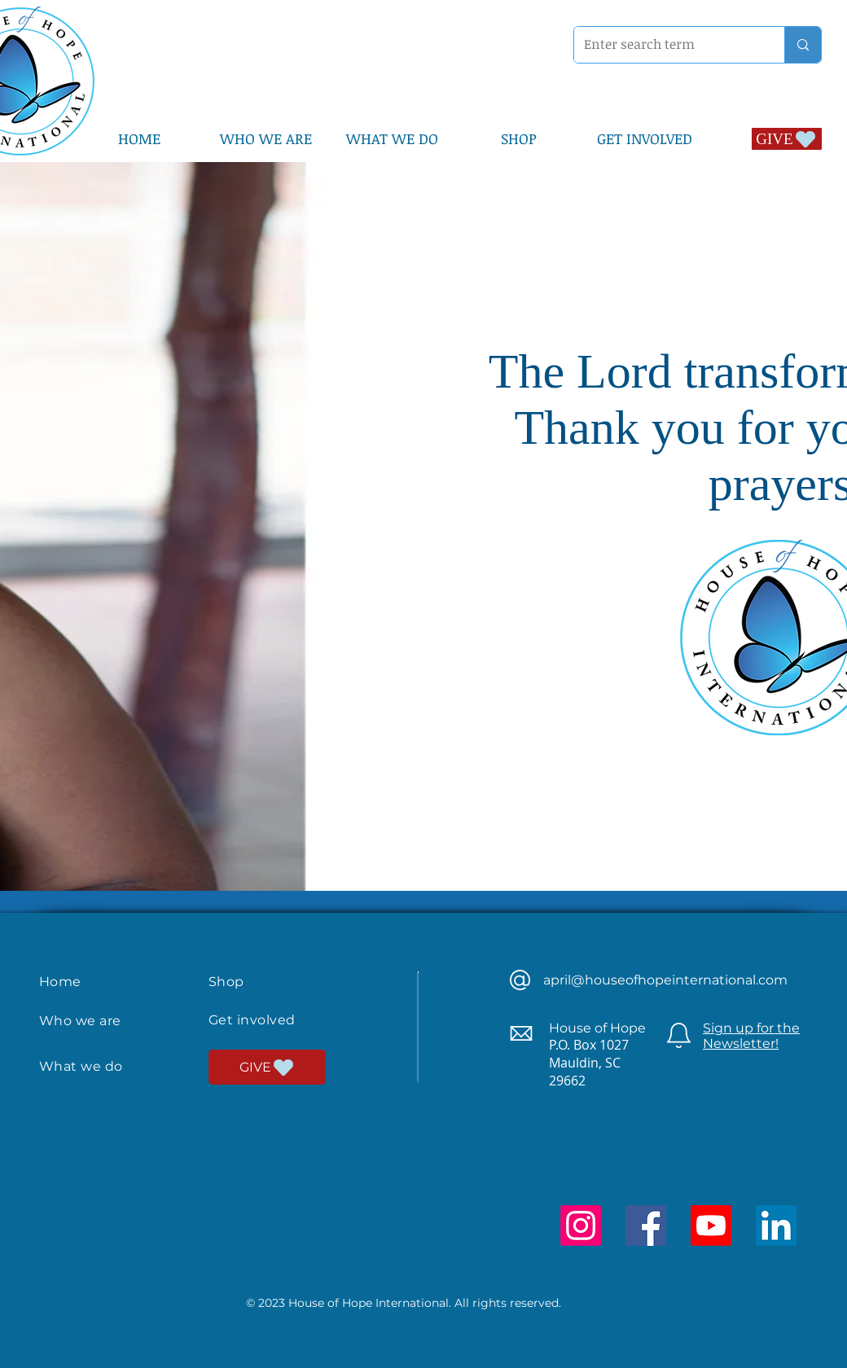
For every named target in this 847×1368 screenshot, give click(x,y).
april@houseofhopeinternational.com (665, 980)
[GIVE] (787, 139)
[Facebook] (645, 1225)
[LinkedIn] (776, 1225)
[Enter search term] (667, 45)
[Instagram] (580, 1225)
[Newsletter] (679, 1035)
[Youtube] (711, 1225)
